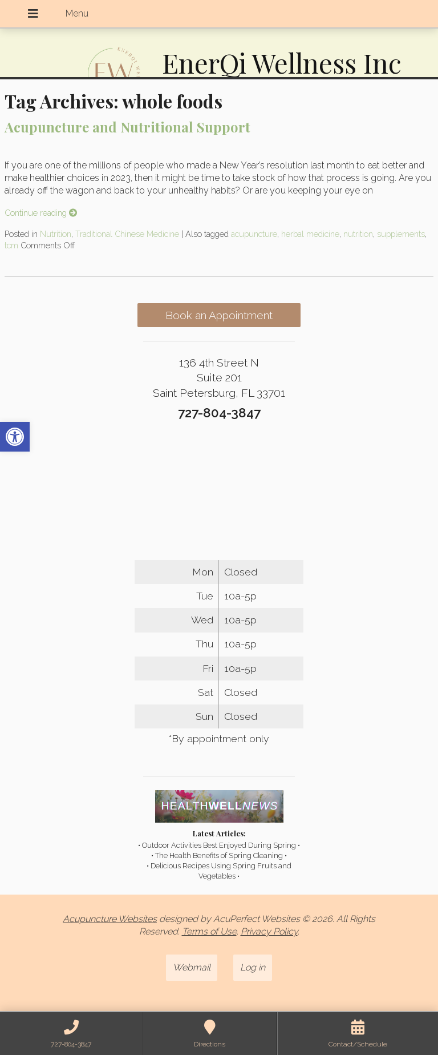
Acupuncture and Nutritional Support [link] (127, 127)
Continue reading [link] (41, 213)
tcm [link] (11, 245)
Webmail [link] (191, 967)
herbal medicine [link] (310, 234)
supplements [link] (401, 234)
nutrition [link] (358, 234)
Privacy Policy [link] (269, 931)
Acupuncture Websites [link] (110, 918)
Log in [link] (252, 967)
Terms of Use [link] (209, 931)
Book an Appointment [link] (219, 315)
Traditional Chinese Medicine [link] (127, 234)
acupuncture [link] (254, 234)
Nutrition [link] (55, 234)
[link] (15, 437)
